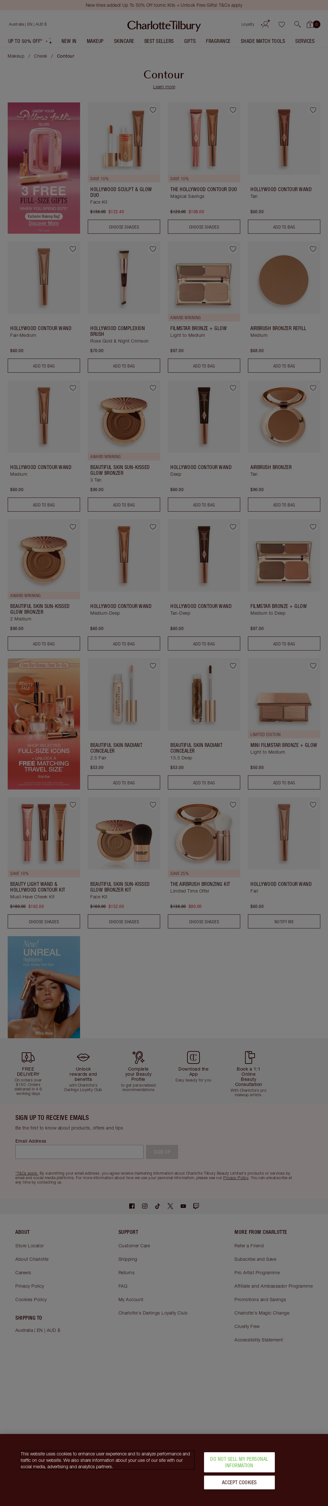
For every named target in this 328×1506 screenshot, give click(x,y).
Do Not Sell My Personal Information (239, 1462)
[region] (164, 1470)
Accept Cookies (239, 1482)
